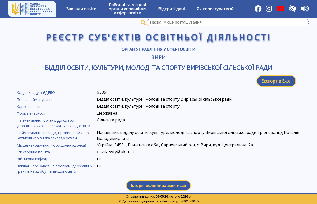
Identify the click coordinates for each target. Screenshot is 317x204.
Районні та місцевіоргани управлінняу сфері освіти (127, 9)
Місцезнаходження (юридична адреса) (51, 145)
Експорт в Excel (276, 81)
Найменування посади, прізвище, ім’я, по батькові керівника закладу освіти (53, 135)
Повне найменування (35, 99)
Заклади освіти (81, 9)
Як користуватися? (215, 9)
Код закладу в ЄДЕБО (36, 92)
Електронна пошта (33, 152)
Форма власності (31, 113)
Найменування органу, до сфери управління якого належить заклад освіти (53, 123)
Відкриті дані (171, 9)
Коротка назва (30, 106)
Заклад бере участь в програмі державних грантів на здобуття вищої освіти (54, 169)
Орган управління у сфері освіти (158, 49)
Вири (158, 57)
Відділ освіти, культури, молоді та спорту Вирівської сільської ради (158, 67)
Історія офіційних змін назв (158, 185)
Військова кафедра (34, 158)
